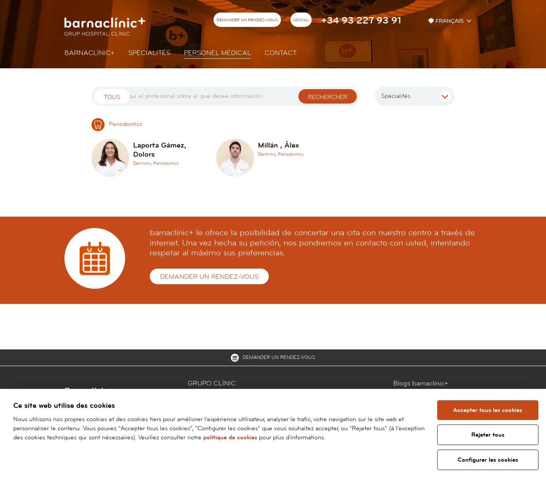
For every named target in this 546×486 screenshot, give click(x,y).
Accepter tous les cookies (487, 410)
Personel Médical (217, 53)
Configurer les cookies (488, 460)
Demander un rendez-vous (247, 20)
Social (301, 20)
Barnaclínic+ (89, 53)
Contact (281, 53)
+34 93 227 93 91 (361, 21)
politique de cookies (230, 437)
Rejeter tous (487, 435)
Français (446, 21)
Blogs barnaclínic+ (420, 383)
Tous (112, 97)
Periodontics (116, 124)
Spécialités (149, 53)
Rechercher (327, 97)
